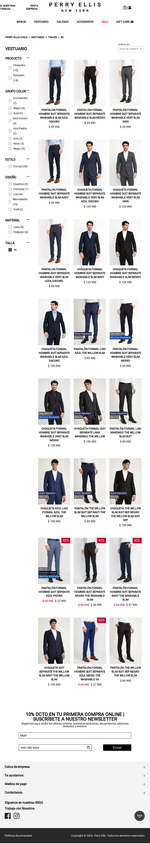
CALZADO (63, 21)
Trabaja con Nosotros (19, 809)
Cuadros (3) (18, 184)
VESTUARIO (41, 21)
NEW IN (21, 21)
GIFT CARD (124, 21)
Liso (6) (15, 194)
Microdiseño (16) (18, 202)
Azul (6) (15, 113)
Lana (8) (16, 227)
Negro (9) (16, 108)
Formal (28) (18, 166)
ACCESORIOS (85, 21)
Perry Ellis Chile (16, 37)
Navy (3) (16, 143)
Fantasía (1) (18, 189)
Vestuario (37, 37)
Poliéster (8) (18, 232)
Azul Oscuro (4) (18, 121)
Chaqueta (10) (16, 68)
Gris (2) (15, 138)
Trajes (52, 37)
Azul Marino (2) (18, 101)
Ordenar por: (124, 44)
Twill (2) (15, 209)
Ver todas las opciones (17, 249)
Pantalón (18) (16, 78)
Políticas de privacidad (18, 836)
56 (62, 37)
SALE (105, 21)
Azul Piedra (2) (17, 131)
